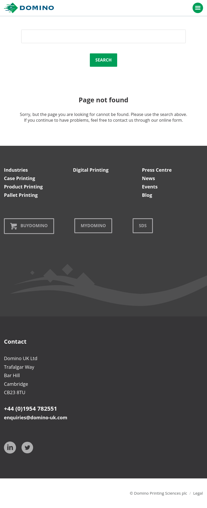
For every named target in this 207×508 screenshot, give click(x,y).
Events (150, 186)
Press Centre (157, 170)
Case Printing (19, 178)
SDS (143, 225)
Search (103, 60)
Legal (198, 493)
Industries (16, 170)
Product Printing (23, 186)
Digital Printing (90, 170)
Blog (147, 195)
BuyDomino (29, 226)
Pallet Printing (21, 195)
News (148, 178)
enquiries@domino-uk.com (35, 417)
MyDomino (93, 225)
